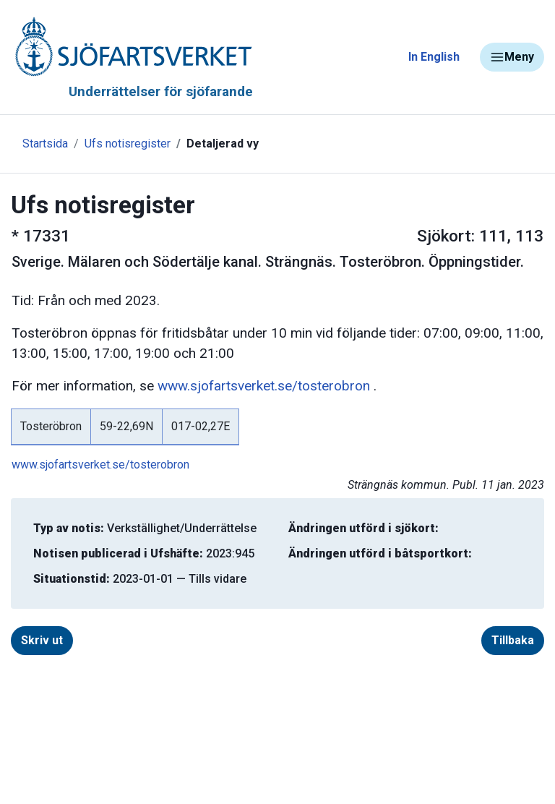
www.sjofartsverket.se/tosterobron (264, 385)
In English (434, 57)
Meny (512, 57)
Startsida (45, 143)
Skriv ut (42, 640)
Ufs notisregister (128, 143)
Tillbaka (512, 640)
